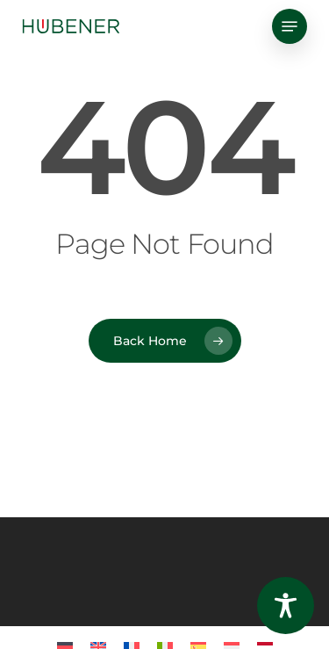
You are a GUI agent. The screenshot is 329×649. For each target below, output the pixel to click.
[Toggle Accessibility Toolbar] (285, 605)
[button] (289, 26)
